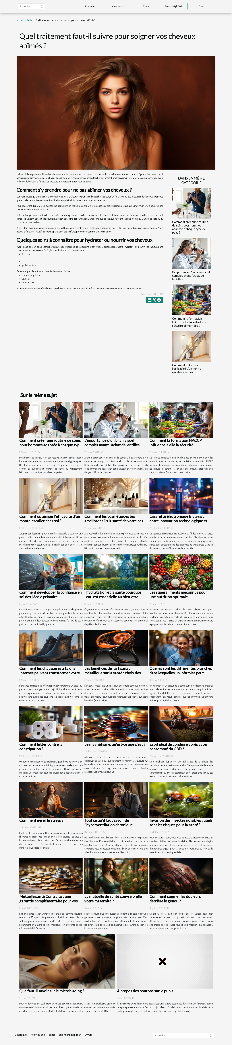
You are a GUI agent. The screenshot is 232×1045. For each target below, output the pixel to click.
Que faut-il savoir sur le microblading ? (51, 991)
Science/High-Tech (174, 6)
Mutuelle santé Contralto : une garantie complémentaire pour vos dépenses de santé (48, 901)
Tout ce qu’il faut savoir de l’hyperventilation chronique (108, 822)
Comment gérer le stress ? (41, 820)
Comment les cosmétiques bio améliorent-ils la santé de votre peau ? (115, 521)
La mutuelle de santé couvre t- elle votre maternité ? (113, 898)
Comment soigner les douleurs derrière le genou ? (175, 898)
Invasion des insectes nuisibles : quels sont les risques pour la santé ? (180, 822)
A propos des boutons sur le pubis (145, 991)
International (118, 6)
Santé (146, 6)
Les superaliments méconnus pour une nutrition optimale (178, 594)
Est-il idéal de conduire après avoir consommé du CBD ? (178, 746)
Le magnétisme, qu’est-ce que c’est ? (114, 744)
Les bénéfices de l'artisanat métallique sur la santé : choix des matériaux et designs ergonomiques (114, 673)
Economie (90, 6)
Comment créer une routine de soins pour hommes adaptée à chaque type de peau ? (190, 227)
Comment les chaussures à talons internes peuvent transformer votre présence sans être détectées (49, 673)
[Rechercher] (31, 6)
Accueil (20, 20)
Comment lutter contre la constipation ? (40, 746)
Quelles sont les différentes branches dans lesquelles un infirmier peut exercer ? (180, 673)
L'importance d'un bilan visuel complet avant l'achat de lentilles (191, 275)
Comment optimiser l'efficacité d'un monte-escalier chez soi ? (187, 368)
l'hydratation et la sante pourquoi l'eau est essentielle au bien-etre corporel (112, 597)
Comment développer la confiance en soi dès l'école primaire (50, 594)
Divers (201, 6)
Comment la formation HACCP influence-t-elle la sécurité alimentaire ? (189, 322)
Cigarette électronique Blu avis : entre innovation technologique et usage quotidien (178, 521)
